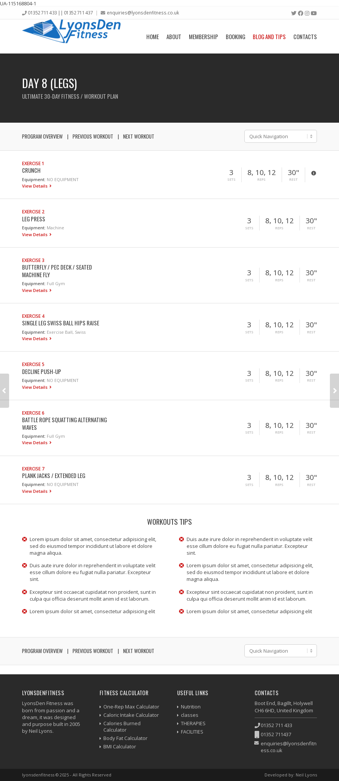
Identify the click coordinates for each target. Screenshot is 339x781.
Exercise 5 (33, 364)
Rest (293, 179)
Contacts (305, 36)
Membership (203, 36)
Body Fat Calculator (125, 738)
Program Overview (42, 136)
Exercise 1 (33, 163)
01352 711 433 (276, 725)
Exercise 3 (33, 260)
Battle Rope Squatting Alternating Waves (64, 423)
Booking (235, 36)
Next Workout (138, 136)
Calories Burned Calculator (122, 726)
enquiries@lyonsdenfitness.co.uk (143, 12)
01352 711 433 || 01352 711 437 (60, 12)
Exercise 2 (33, 211)
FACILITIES (192, 731)
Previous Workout (93, 136)
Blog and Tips (269, 36)
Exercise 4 (33, 316)
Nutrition (191, 706)
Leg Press (33, 219)
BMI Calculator (119, 746)
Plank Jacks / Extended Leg (53, 475)
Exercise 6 (33, 413)
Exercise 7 (33, 468)
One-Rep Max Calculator (131, 706)
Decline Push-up (41, 371)
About (173, 36)
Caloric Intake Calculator (131, 715)
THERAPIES (193, 723)
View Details (35, 186)
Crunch (31, 170)
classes (189, 715)
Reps (261, 179)
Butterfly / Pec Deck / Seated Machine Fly (57, 270)
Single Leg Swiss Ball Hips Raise (60, 323)
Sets (231, 179)
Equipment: (34, 179)
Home (152, 36)
